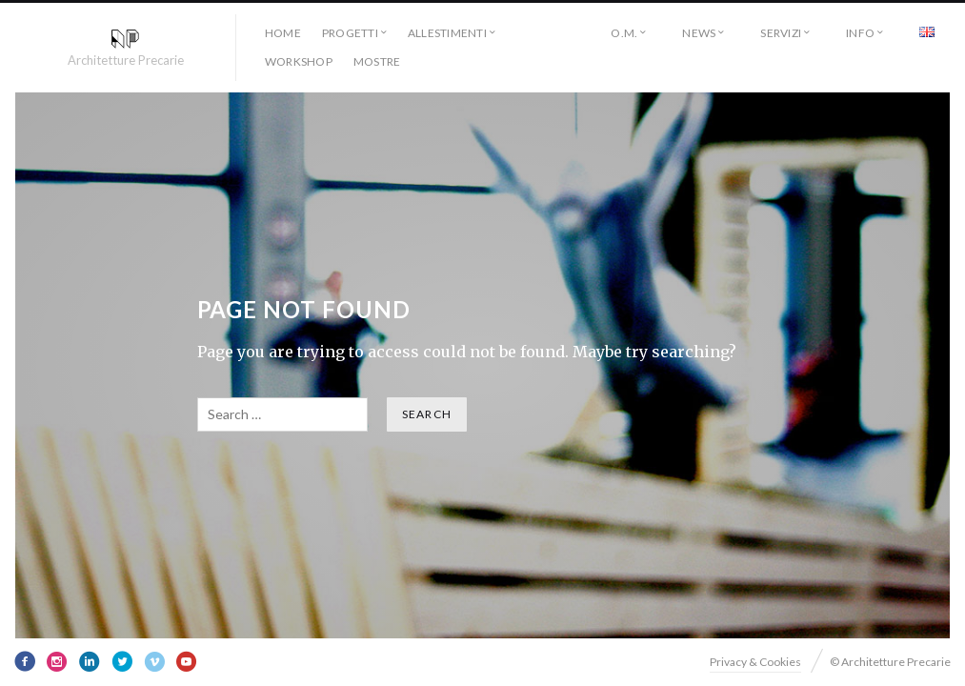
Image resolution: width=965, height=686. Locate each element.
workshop (298, 61)
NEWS (698, 33)
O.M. (624, 33)
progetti (350, 33)
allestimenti (447, 33)
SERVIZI (780, 33)
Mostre (376, 61)
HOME (283, 33)
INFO (860, 33)
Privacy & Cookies (755, 662)
